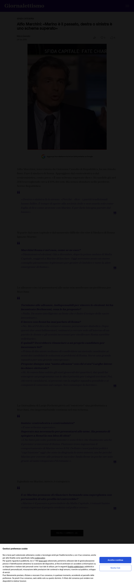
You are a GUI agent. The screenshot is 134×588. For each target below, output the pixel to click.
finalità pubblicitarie (76, 567)
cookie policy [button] (40, 558)
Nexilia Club (115, 568)
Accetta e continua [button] (115, 560)
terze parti (43, 561)
